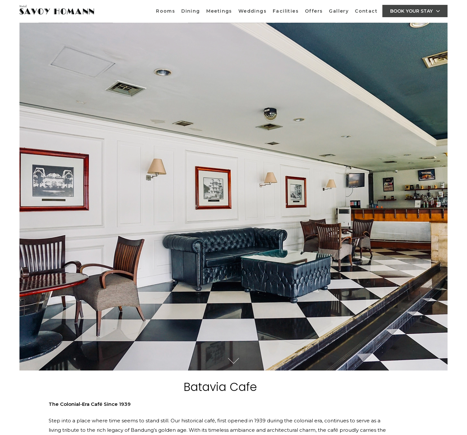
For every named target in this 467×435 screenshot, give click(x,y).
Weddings (252, 11)
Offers (314, 11)
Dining (190, 11)
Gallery (339, 11)
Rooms (165, 11)
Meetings (219, 11)
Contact (366, 11)
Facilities (286, 11)
